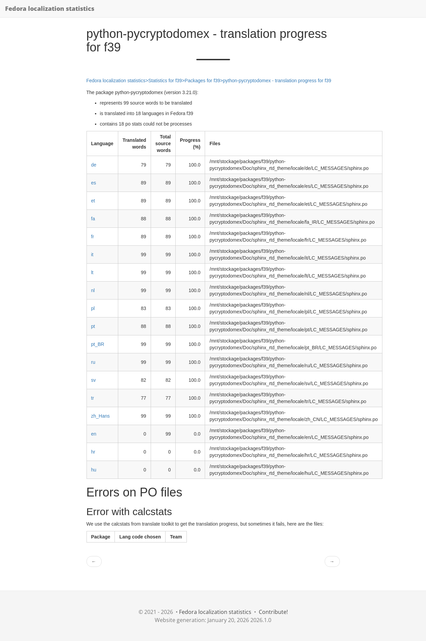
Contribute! (273, 612)
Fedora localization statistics (49, 8)
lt (92, 272)
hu (94, 469)
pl (93, 308)
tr (92, 398)
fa (93, 218)
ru (93, 362)
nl (93, 290)
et (93, 200)
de (94, 165)
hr (93, 452)
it (92, 254)
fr (92, 236)
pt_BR (97, 344)
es (93, 182)
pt (93, 326)
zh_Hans (100, 416)
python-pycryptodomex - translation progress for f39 (277, 80)
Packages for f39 (202, 80)
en (94, 434)
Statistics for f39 (165, 80)
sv (93, 380)
